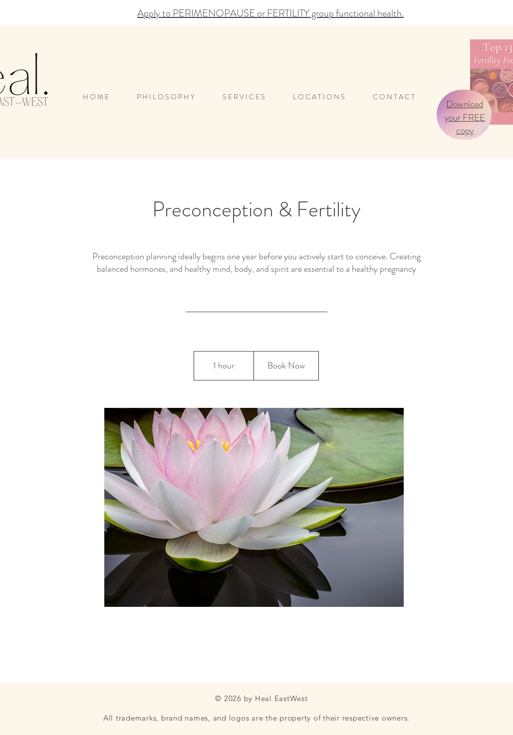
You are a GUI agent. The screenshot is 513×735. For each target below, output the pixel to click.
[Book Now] (286, 366)
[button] (325, 97)
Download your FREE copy (465, 117)
